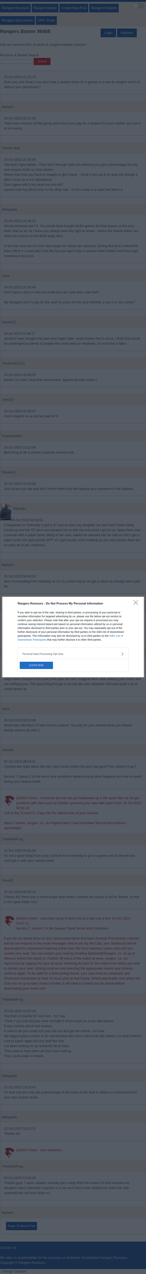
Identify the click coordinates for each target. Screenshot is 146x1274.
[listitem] (73, 654)
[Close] (136, 603)
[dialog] (73, 637)
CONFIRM (37, 665)
